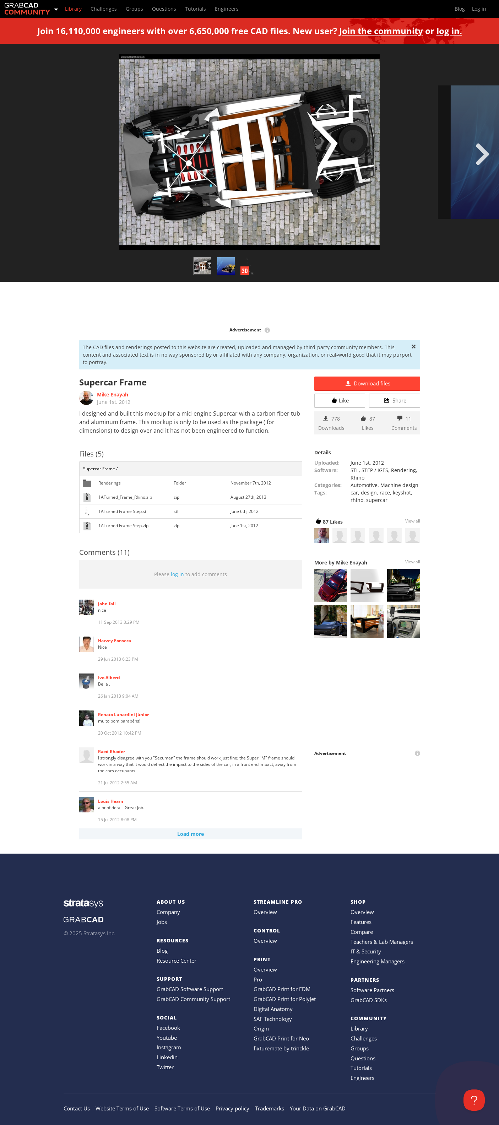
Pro (258, 979)
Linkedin (167, 1057)
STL (355, 470)
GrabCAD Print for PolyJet (285, 998)
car (354, 492)
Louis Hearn (110, 801)
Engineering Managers (378, 961)
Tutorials (361, 1067)
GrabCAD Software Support (190, 989)
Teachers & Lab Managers (382, 941)
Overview (265, 911)
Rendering (403, 470)
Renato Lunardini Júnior (123, 715)
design (369, 492)
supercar (376, 500)
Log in (479, 8)
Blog (162, 950)
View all (412, 521)
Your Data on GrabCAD (318, 1108)
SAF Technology (273, 1018)
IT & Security (366, 951)
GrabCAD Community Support (193, 998)
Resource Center (176, 960)
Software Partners (372, 990)
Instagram (169, 1047)
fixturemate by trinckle (281, 1048)
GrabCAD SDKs (369, 1000)
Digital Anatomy (273, 1008)
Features (361, 921)
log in (177, 574)
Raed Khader (111, 751)
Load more (190, 834)
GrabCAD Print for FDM (282, 989)
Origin (261, 1028)
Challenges (364, 1038)
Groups (360, 1048)
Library (359, 1028)
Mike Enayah (112, 394)
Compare (362, 931)
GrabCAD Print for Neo (281, 1038)
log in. (449, 31)
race (385, 492)
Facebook (168, 1027)
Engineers (362, 1077)
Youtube (167, 1037)
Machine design (399, 485)
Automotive (364, 485)
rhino (357, 500)
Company (168, 911)
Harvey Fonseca (114, 641)
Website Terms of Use (122, 1108)
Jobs (162, 921)
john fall (107, 604)
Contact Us (77, 1108)
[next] (482, 154)
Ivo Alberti (109, 678)
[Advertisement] (249, 305)
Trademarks (269, 1108)
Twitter (165, 1067)
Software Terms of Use (182, 1108)
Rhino (357, 477)
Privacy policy (232, 1108)
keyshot (402, 492)
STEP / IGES (375, 470)
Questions (363, 1058)
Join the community (381, 31)
